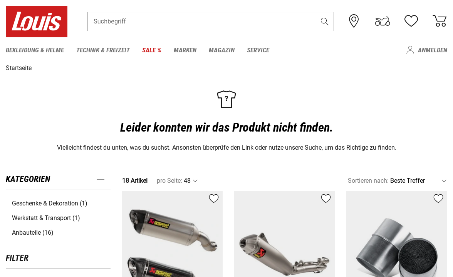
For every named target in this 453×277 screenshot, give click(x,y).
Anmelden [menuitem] (432, 50)
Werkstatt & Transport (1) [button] (46, 218)
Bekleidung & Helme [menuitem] (35, 50)
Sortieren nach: (368, 180)
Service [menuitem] (258, 50)
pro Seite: (169, 180)
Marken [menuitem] (185, 50)
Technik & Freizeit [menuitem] (103, 50)
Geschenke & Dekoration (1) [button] (49, 203)
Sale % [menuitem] (151, 50)
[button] (324, 22)
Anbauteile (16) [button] (33, 232)
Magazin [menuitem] (222, 50)
